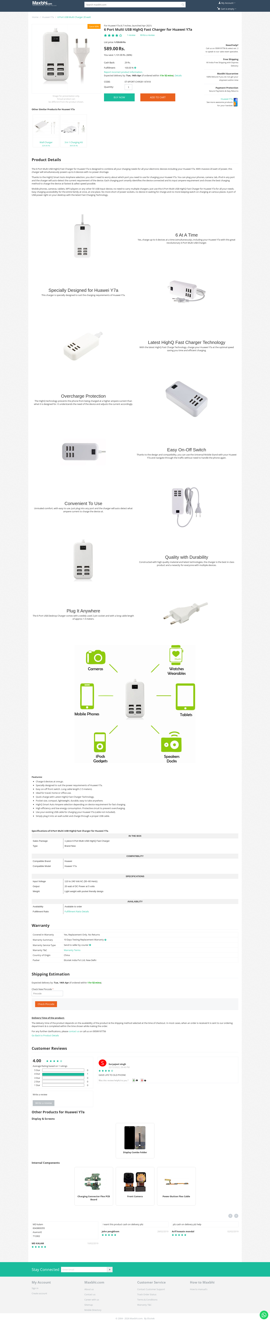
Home (35, 17)
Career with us (91, 1299)
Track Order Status (146, 1294)
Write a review (147, 35)
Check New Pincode (42, 989)
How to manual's (198, 1289)
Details (178, 75)
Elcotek (151, 1318)
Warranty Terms (72, 950)
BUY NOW (119, 97)
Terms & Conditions (147, 1299)
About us (89, 1289)
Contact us (89, 1294)
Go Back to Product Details (45, 1035)
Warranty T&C (144, 1304)
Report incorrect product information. (123, 72)
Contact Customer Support (151, 1289)
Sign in (35, 1288)
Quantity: (109, 86)
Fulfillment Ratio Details (77, 911)
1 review (131, 35)
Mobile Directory (92, 1310)
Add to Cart (158, 97)
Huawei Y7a (48, 17)
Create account (39, 1293)
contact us (74, 1031)
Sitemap (88, 1304)
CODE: (107, 81)
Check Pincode (46, 1004)
